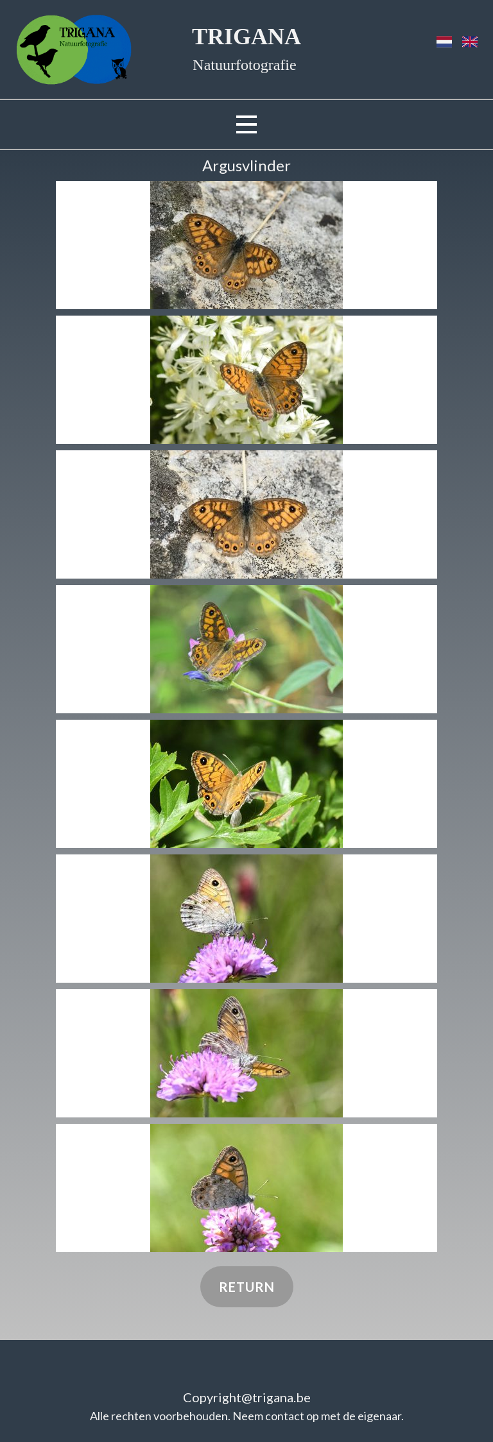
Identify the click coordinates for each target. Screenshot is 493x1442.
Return (247, 1286)
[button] (246, 245)
